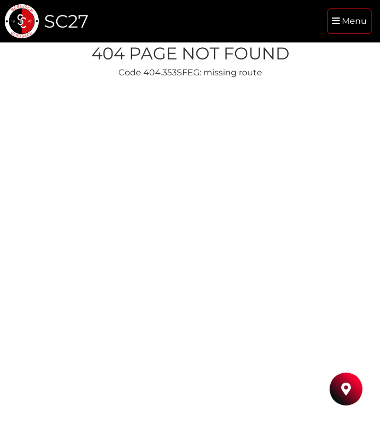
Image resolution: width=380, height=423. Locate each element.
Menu (349, 21)
